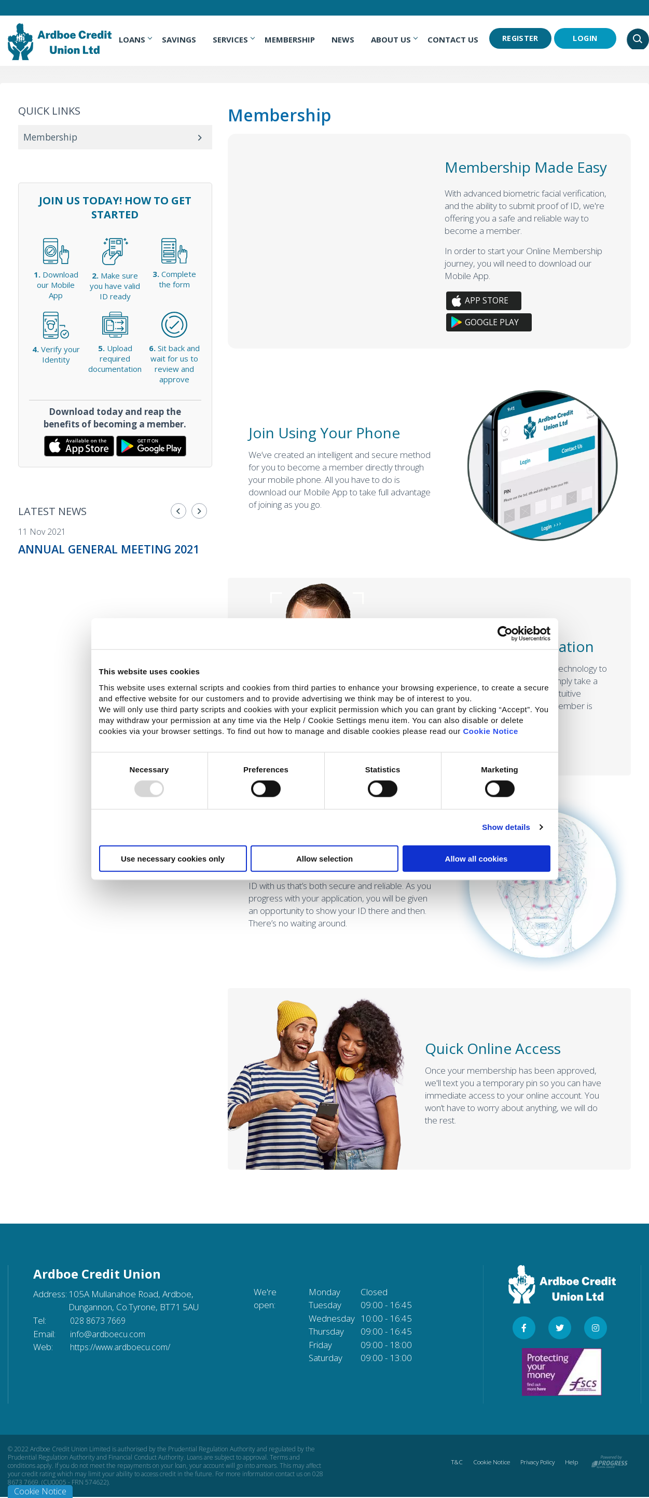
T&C (452, 1463)
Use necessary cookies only (173, 858)
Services (234, 39)
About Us (395, 39)
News (344, 39)
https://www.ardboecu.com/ (123, 1347)
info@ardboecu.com (109, 1334)
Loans (136, 39)
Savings (180, 39)
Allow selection (324, 858)
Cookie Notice (490, 730)
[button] (178, 511)
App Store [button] (487, 301)
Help (571, 1463)
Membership (291, 39)
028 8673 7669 (100, 1321)
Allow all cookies (476, 858)
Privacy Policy (535, 1463)
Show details (506, 827)
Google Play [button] (492, 322)
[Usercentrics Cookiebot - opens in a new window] (505, 634)
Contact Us (454, 39)
